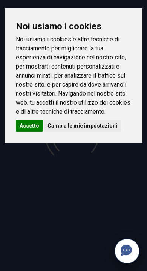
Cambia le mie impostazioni (82, 126)
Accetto (29, 126)
